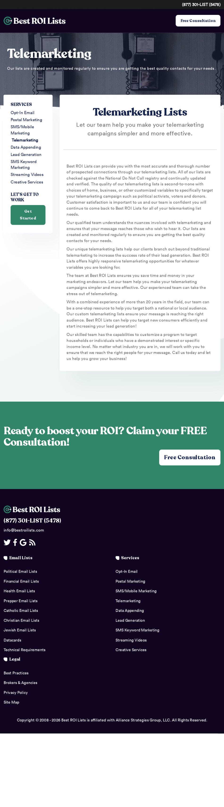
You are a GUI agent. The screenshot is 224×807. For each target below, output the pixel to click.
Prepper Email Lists (20, 600)
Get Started (28, 215)
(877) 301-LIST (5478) (201, 4)
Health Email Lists (19, 591)
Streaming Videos (27, 175)
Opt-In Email (22, 112)
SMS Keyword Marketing (24, 165)
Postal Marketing (26, 119)
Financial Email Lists (21, 581)
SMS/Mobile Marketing (22, 130)
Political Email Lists (20, 571)
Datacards (12, 640)
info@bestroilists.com (24, 530)
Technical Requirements (25, 650)
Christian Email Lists (21, 620)
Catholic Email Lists (21, 610)
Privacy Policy (16, 692)
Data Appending (26, 147)
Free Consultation (198, 20)
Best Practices (16, 672)
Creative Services (27, 182)
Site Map (11, 702)
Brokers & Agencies (20, 682)
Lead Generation (26, 154)
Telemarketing (25, 140)
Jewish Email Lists (20, 630)
